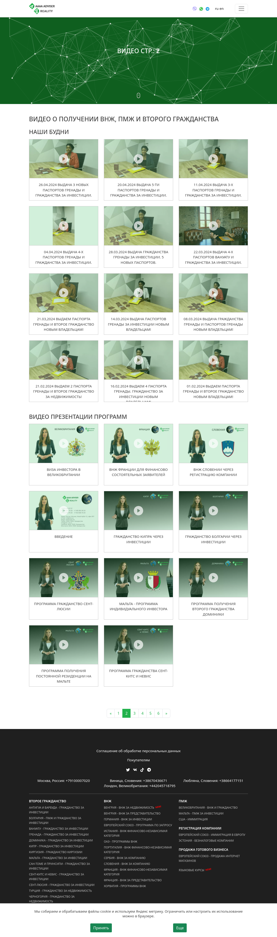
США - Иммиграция (193, 819)
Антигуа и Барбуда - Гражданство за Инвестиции (56, 810)
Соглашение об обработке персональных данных (138, 750)
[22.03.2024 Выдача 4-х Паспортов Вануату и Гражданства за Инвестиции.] (213, 225)
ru (217, 8)
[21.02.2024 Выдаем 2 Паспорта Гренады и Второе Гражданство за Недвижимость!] (63, 359)
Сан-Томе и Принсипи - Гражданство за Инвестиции (59, 866)
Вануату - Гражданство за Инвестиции (58, 829)
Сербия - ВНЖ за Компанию (125, 858)
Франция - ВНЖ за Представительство (133, 880)
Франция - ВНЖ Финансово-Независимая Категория (135, 872)
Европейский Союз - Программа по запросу (138, 825)
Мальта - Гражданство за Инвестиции (58, 858)
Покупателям (138, 760)
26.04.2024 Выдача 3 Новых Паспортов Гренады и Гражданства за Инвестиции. (63, 189)
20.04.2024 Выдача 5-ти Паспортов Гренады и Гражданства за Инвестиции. (138, 189)
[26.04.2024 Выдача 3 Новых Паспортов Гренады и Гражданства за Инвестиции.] (63, 158)
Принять (101, 927)
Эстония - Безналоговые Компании (206, 841)
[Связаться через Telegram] (207, 8)
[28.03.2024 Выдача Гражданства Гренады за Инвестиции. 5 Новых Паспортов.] (138, 225)
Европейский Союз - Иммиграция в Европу (212, 835)
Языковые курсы (191, 870)
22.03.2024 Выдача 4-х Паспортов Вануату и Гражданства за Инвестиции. (213, 257)
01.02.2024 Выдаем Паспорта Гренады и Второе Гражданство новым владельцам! (213, 391)
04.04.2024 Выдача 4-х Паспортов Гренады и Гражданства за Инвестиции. (63, 257)
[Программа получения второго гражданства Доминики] (213, 577)
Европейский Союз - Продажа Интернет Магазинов (209, 858)
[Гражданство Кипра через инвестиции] (138, 510)
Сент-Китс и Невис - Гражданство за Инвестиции (56, 876)
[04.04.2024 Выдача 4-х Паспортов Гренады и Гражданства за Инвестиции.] (63, 225)
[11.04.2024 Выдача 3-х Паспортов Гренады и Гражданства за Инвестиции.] (213, 158)
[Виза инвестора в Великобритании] (63, 443)
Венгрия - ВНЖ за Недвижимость (129, 807)
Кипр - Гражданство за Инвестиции (56, 846)
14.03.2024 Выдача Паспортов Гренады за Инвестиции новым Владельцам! (138, 324)
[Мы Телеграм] (149, 769)
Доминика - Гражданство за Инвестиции (61, 840)
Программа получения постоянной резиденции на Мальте (63, 676)
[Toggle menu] (241, 8)
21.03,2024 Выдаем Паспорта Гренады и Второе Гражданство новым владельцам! (63, 324)
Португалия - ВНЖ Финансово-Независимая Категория (138, 849)
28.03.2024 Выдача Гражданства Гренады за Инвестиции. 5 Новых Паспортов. (138, 257)
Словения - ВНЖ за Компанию (127, 864)
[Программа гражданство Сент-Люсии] (63, 577)
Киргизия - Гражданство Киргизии (55, 852)
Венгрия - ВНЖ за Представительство (132, 813)
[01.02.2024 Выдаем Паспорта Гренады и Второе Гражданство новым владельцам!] (213, 359)
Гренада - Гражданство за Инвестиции (59, 835)
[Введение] (63, 510)
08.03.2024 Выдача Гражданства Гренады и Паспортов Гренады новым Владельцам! (213, 324)
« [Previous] (111, 713)
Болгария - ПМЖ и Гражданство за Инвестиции (55, 820)
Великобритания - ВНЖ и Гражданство (208, 808)
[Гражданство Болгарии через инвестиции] (213, 510)
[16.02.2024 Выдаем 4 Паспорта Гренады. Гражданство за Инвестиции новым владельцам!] (138, 359)
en (221, 8)
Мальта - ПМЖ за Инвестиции (201, 813)
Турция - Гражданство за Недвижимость (60, 891)
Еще (180, 927)
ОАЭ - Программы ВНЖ (120, 842)
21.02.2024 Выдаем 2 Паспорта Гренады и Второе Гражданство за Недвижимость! (63, 391)
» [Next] (166, 713)
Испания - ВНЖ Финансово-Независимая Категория (135, 833)
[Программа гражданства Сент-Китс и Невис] (138, 644)
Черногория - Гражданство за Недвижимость (52, 899)
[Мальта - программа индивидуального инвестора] (138, 577)
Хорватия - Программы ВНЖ (125, 886)
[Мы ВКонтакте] (135, 769)
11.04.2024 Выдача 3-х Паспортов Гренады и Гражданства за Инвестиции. (213, 189)
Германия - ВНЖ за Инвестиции (128, 819)
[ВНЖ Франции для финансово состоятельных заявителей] (138, 443)
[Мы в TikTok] (142, 768)
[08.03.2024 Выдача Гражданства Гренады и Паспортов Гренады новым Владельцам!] (213, 292)
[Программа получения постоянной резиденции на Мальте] (63, 644)
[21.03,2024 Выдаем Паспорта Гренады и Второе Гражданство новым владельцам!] (63, 292)
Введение (64, 536)
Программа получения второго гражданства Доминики (213, 609)
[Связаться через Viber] (195, 8)
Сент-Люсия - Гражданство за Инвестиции (62, 885)
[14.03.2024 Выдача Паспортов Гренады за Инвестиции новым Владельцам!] (138, 292)
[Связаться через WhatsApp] (201, 8)
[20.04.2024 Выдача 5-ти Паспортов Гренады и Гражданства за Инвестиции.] (138, 158)
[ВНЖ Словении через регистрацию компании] (213, 443)
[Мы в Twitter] (128, 769)
